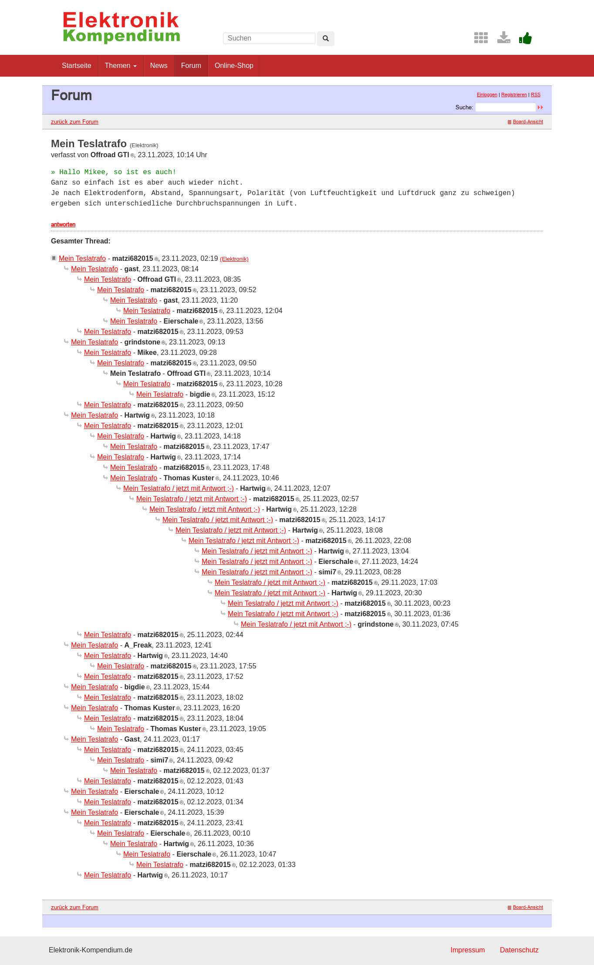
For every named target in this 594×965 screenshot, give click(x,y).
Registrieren (514, 94)
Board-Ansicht (525, 121)
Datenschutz (519, 950)
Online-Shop (234, 65)
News (159, 65)
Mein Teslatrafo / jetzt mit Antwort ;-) (178, 488)
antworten (63, 224)
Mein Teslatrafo (82, 258)
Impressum (467, 950)
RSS (535, 94)
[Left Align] (325, 38)
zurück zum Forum (74, 121)
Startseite (76, 65)
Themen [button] (121, 65)
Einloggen (487, 94)
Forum (191, 65)
